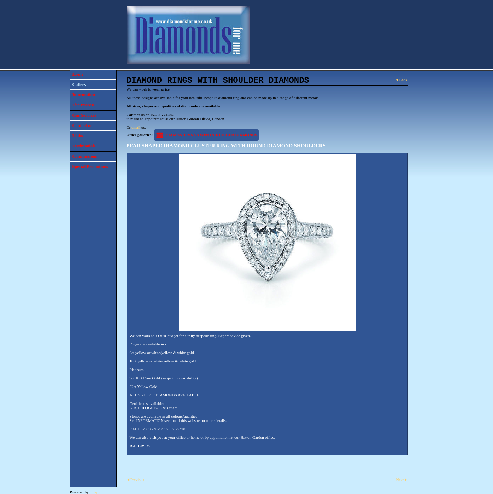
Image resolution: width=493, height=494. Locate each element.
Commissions (84, 156)
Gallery (79, 84)
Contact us (82, 125)
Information (83, 94)
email (135, 127)
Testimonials (84, 146)
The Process (83, 105)
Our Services (84, 115)
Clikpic (95, 492)
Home (77, 74)
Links (77, 135)
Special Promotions (90, 166)
